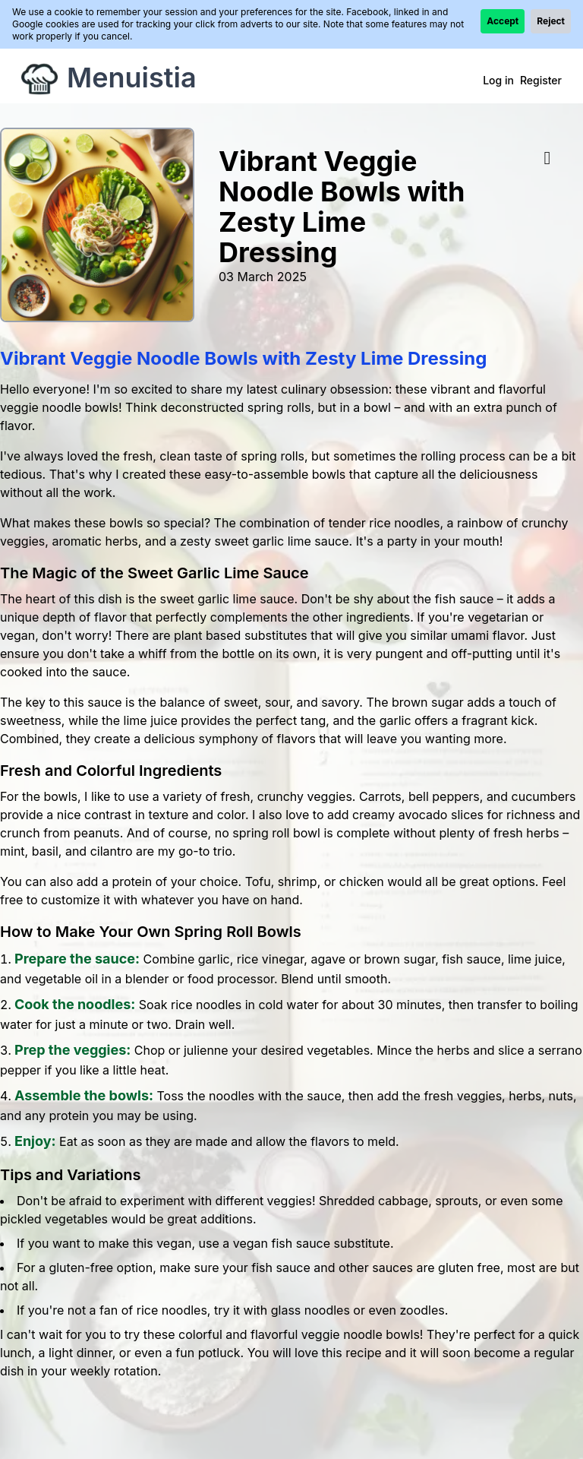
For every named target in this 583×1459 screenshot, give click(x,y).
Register (541, 80)
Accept (502, 21)
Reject (551, 21)
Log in (498, 80)
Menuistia (132, 77)
